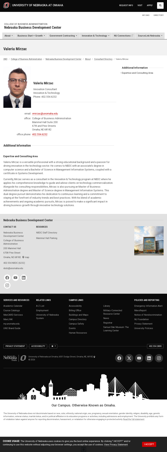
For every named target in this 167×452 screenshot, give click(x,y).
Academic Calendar (12, 306)
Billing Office (75, 310)
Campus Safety (76, 323)
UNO (5, 59)
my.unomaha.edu (11, 323)
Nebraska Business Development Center (32, 28)
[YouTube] (15, 277)
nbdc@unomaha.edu (13, 268)
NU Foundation (141, 319)
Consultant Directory (103, 59)
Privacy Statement (143, 323)
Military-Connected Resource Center (112, 312)
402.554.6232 (39, 134)
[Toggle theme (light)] (53, 346)
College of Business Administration (25, 24)
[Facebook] (7, 277)
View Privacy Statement (116, 444)
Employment (42, 310)
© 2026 (32, 359)
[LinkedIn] (23, 277)
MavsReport (140, 310)
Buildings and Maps (78, 314)
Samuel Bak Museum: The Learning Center (116, 329)
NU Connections (122, 35)
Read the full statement (133, 419)
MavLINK (8, 319)
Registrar (107, 322)
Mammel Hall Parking (46, 238)
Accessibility (75, 306)
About (88, 59)
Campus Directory (78, 319)
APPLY (150, 5)
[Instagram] (7, 285)
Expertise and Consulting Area (137, 73)
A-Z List (40, 306)
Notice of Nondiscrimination (148, 314)
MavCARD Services (13, 314)
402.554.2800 (155, 346)
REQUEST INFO (126, 5)
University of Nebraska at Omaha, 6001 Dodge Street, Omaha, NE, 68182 (61, 357)
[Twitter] (129, 358)
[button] (8, 36)
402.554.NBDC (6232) (14, 263)
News (106, 318)
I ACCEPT (149, 444)
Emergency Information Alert (148, 306)
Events (72, 328)
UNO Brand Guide (11, 328)
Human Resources (78, 332)
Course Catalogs (11, 310)
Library (106, 306)
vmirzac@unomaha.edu (45, 113)
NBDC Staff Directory (46, 232)
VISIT (140, 5)
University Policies (143, 328)
